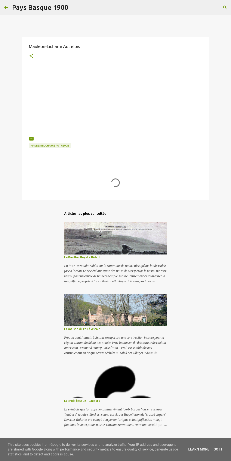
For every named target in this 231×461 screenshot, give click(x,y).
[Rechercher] (74, 7)
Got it (218, 449)
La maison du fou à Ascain (82, 329)
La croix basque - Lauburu (82, 401)
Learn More (198, 449)
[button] (31, 56)
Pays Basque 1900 (40, 7)
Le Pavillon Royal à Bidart (82, 257)
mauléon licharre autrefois (50, 145)
